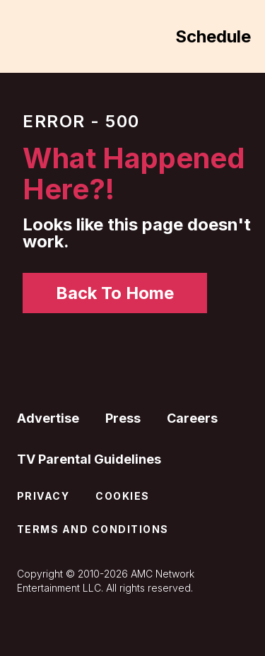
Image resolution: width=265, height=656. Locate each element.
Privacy (43, 496)
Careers (192, 418)
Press (123, 418)
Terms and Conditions (93, 529)
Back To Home (115, 293)
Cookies (122, 496)
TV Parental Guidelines (89, 459)
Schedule (213, 36)
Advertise (48, 418)
